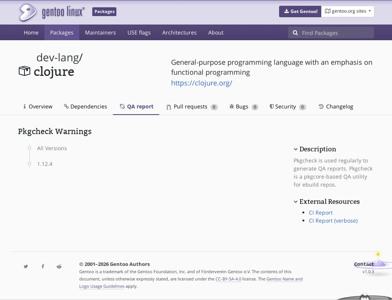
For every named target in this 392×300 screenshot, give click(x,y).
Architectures (179, 32)
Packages (62, 32)
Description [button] (317, 149)
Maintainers (100, 32)
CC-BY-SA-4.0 (228, 279)
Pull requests (192, 106)
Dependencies (85, 106)
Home (31, 32)
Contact (364, 264)
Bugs (244, 106)
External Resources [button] (329, 201)
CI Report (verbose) (333, 220)
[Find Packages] (338, 32)
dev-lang (57, 57)
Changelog (335, 106)
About (216, 32)
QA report (136, 106)
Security (288, 106)
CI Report (321, 212)
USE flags (139, 32)
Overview (38, 106)
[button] (300, 11)
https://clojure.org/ (201, 82)
